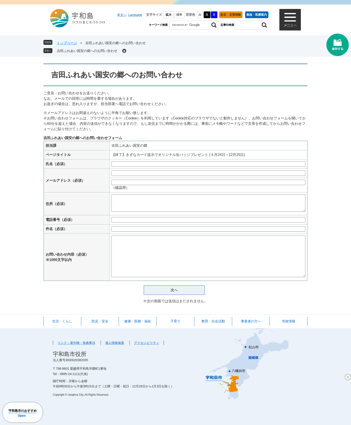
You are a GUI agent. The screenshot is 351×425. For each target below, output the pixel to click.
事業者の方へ (251, 321)
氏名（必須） (56, 164)
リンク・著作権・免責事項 (76, 343)
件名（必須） (56, 229)
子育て (175, 321)
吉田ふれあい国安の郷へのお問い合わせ (87, 51)
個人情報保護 (114, 343)
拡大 (168, 14)
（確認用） (120, 188)
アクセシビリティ (146, 343)
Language (135, 15)
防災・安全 (100, 321)
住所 (56, 204)
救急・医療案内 (256, 14)
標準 (179, 14)
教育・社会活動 (213, 321)
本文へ (121, 15)
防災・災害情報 (230, 14)
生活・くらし (62, 321)
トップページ (67, 43)
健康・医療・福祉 (137, 321)
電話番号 (60, 220)
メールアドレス (65, 180)
